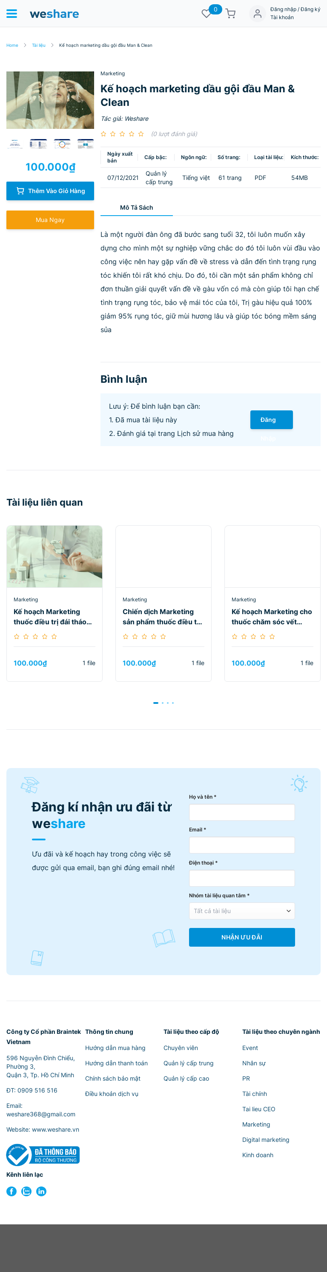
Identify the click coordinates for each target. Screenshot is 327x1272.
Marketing (112, 73)
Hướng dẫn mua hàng (115, 1047)
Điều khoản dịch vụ (111, 1093)
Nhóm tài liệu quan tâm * (219, 895)
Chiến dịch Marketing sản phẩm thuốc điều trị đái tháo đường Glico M (162, 617)
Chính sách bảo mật (113, 1078)
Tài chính (254, 1093)
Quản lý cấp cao (186, 1078)
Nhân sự (254, 1063)
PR (246, 1078)
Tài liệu (39, 45)
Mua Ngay (50, 219)
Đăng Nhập (268, 422)
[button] (155, 703)
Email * (198, 829)
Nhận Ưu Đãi (241, 937)
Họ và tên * (203, 797)
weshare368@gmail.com (40, 1114)
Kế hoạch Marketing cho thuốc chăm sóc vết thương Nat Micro (272, 617)
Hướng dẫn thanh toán (116, 1063)
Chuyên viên (181, 1047)
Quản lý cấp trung (189, 1063)
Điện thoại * (203, 862)
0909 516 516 (37, 1090)
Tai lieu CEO (258, 1109)
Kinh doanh (257, 1154)
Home (12, 45)
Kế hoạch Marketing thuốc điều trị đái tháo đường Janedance (50, 617)
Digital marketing (266, 1139)
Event (250, 1047)
